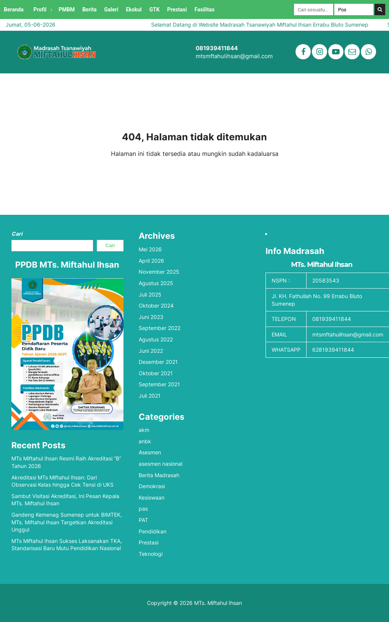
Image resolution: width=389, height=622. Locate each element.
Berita (89, 9)
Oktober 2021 (156, 373)
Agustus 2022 (156, 339)
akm (144, 430)
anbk (145, 441)
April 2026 (151, 260)
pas (143, 508)
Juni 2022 (151, 350)
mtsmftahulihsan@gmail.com (234, 56)
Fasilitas (204, 9)
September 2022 (159, 328)
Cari (16, 233)
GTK (154, 9)
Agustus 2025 (156, 283)
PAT (143, 520)
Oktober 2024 (156, 305)
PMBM (66, 9)
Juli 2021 (150, 395)
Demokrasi (152, 486)
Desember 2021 (158, 362)
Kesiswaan (151, 497)
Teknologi (151, 554)
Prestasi (177, 9)
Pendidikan (152, 531)
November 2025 (159, 271)
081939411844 (217, 48)
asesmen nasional (160, 463)
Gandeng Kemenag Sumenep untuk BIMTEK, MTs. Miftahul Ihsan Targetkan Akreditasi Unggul (66, 522)
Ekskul (134, 9)
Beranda (14, 9)
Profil (39, 9)
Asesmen (150, 452)
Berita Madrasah (159, 475)
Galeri (111, 9)
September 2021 (159, 384)
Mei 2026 (150, 249)
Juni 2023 (151, 317)
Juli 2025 (150, 294)
